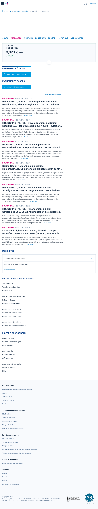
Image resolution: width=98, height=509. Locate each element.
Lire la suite (28, 115)
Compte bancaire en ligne (11, 342)
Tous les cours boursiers (11, 287)
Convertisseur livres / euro (11, 322)
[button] (2, 3)
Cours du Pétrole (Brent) (11, 303)
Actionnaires (77, 38)
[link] (17, 389)
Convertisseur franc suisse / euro (14, 326)
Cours (5, 38)
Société (51, 38)
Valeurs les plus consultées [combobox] (15, 259)
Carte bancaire (7, 345)
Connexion (92, 4)
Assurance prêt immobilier (11, 364)
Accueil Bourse (7, 283)
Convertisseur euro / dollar (12, 316)
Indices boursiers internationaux (14, 296)
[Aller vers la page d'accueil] (6, 4)
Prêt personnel (7, 358)
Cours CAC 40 (7, 291)
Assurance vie (7, 351)
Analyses (28, 38)
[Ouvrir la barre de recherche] (84, 3)
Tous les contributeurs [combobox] (53, 94)
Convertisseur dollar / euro (12, 313)
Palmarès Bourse (8, 300)
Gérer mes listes (9, 270)
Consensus (40, 38)
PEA (4, 371)
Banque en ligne (8, 338)
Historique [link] (63, 38)
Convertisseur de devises (11, 309)
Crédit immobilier (8, 355)
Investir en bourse (8, 367)
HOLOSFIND (12, 48)
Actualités (16, 38)
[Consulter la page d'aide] (86, 3)
